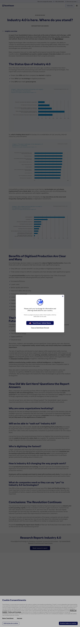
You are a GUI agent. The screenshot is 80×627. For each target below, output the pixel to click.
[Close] (62, 296)
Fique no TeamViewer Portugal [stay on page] (40, 328)
